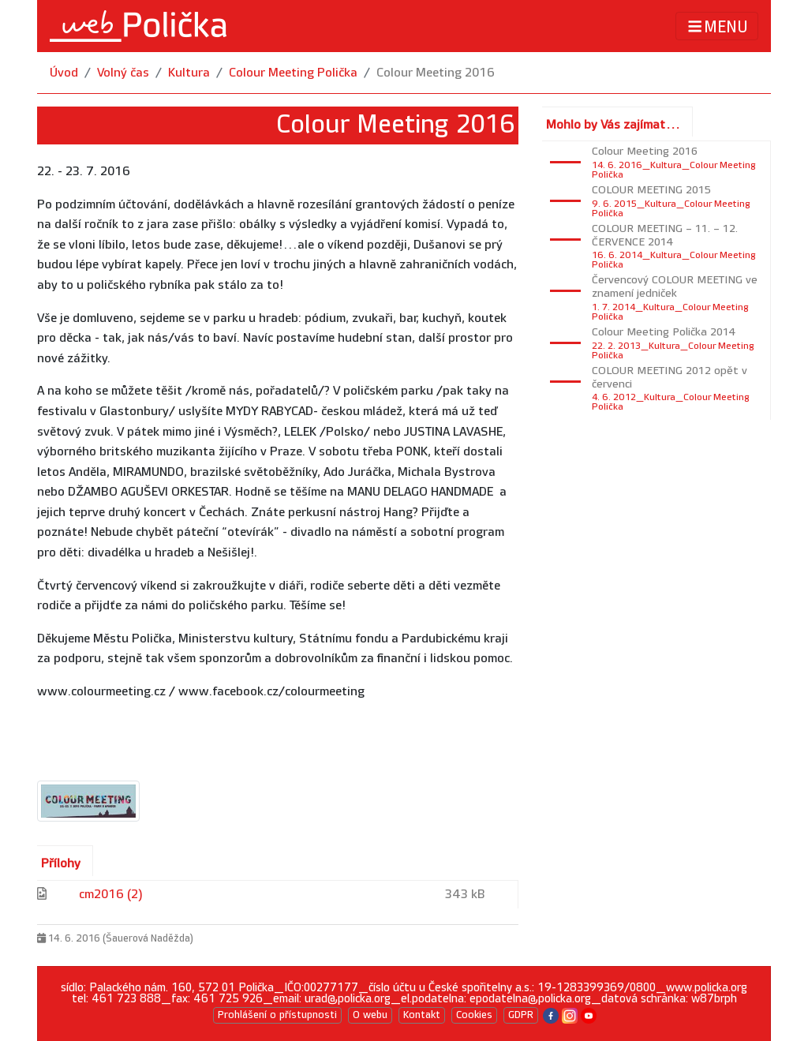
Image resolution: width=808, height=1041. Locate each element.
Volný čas (123, 73)
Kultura (189, 73)
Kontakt (421, 1015)
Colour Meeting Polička (293, 73)
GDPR (520, 1015)
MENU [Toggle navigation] (717, 26)
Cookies (474, 1015)
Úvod (64, 73)
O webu (370, 1015)
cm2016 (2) (111, 894)
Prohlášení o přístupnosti (277, 1015)
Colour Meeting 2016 (435, 73)
